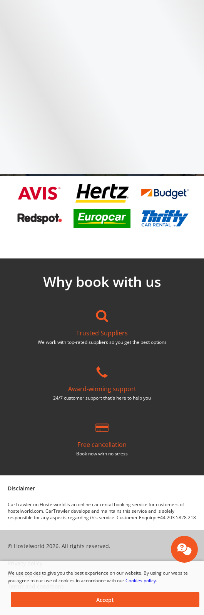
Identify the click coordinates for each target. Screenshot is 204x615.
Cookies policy (140, 580)
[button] (105, 599)
